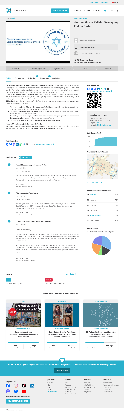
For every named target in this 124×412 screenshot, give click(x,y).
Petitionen (76, 11)
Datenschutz (107, 387)
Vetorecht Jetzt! (70, 394)
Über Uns (97, 11)
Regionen (87, 392)
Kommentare (44, 77)
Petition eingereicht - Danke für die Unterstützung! (33, 221)
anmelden (104, 2)
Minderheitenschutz (80, 18)
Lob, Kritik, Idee (52, 392)
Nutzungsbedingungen (111, 385)
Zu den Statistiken (93, 183)
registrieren (94, 2)
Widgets (68, 385)
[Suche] (117, 11)
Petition (8, 78)
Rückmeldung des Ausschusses (27, 193)
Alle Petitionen (89, 385)
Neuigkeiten (32, 77)
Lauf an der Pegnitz (100, 301)
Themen (87, 389)
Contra (49, 280)
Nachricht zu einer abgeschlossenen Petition (31, 165)
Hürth (23, 301)
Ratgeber (87, 383)
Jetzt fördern (62, 370)
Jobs (48, 385)
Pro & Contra (19, 78)
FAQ (66, 383)
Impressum (107, 389)
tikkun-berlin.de (95, 216)
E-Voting (68, 392)
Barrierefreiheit (108, 392)
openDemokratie (71, 387)
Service (87, 11)
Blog (48, 387)
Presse (49, 389)
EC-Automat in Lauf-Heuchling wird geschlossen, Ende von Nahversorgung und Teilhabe (100, 334)
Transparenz (107, 383)
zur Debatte (70, 274)
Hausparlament (70, 389)
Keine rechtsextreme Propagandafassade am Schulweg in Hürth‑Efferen (23, 334)
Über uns (50, 383)
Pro (8, 280)
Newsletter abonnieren (18, 401)
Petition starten (60, 11)
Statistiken (56, 78)
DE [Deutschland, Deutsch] (114, 2)
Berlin (13, 18)
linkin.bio (93, 195)
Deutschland (62, 301)
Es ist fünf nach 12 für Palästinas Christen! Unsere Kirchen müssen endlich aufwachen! (62, 334)
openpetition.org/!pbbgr (45, 144)
